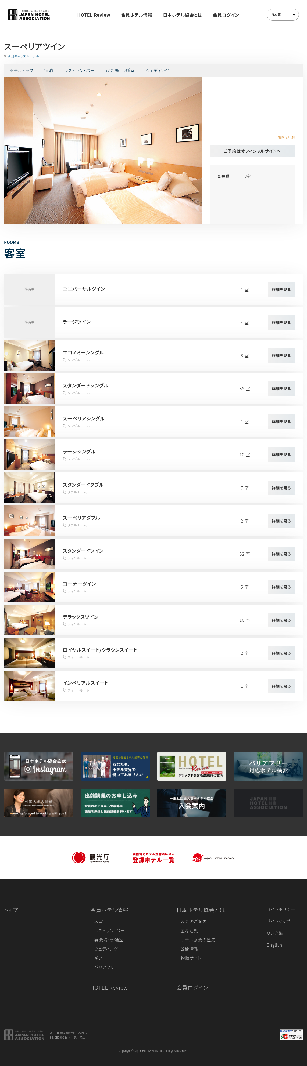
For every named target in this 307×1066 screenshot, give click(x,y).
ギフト (100, 958)
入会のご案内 (193, 921)
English (274, 944)
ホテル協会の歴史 (198, 939)
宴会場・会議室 (120, 70)
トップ (11, 910)
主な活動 (189, 930)
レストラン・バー (79, 70)
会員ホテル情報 (136, 15)
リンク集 (275, 933)
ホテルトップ (21, 70)
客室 (98, 921)
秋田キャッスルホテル (23, 56)
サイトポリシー (281, 909)
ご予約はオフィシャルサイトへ (252, 151)
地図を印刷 (286, 136)
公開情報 (189, 948)
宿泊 (48, 70)
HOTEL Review (93, 15)
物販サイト (190, 958)
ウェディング (157, 70)
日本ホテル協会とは (182, 15)
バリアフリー (106, 967)
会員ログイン (226, 15)
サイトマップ (278, 921)
